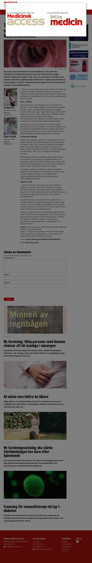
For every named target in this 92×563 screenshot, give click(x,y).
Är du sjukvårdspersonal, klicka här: (26, 18)
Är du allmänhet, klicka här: (66, 19)
